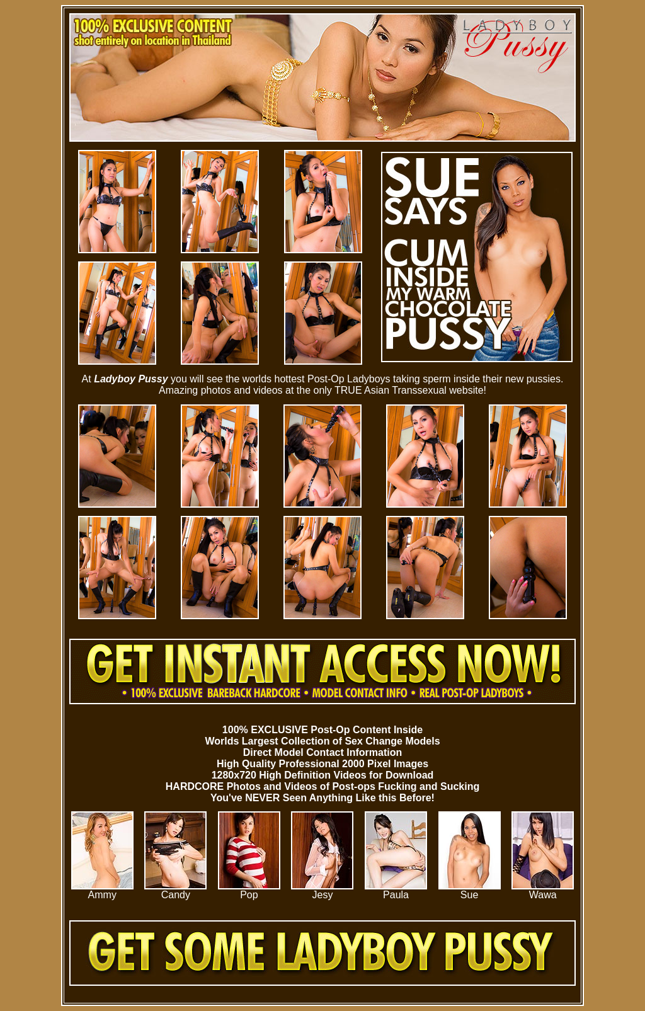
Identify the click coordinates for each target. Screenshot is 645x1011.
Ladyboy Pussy (131, 379)
